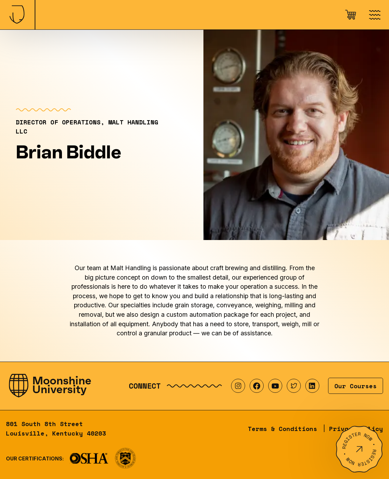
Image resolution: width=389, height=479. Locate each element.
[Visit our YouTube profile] (275, 386)
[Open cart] (350, 14)
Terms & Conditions (282, 428)
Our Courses (355, 385)
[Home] (17, 14)
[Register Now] (359, 449)
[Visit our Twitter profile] (294, 386)
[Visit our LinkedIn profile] (312, 386)
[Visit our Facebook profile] (257, 386)
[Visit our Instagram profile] (238, 386)
